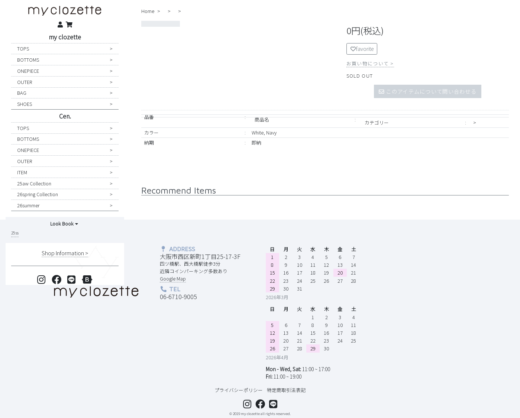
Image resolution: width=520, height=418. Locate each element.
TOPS (23, 48)
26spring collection (37, 194)
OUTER (24, 81)
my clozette (65, 36)
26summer (28, 205)
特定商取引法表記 (286, 389)
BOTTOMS (28, 59)
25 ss (15, 233)
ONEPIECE (28, 70)
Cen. (65, 115)
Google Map (173, 278)
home (147, 10)
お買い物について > (370, 63)
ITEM (22, 172)
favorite (362, 48)
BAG (21, 92)
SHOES (24, 103)
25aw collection (34, 183)
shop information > (65, 253)
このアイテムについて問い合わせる (428, 91)
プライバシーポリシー (238, 389)
